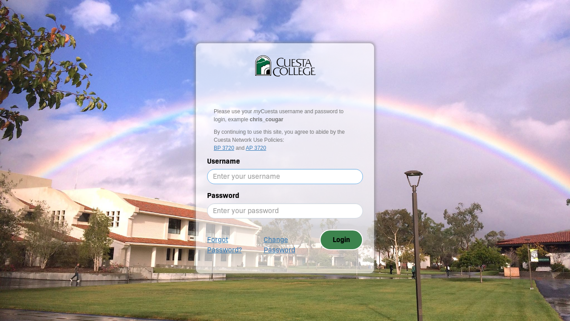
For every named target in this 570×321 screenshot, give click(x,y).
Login (341, 239)
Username (223, 161)
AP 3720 (256, 148)
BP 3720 (224, 148)
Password (223, 195)
